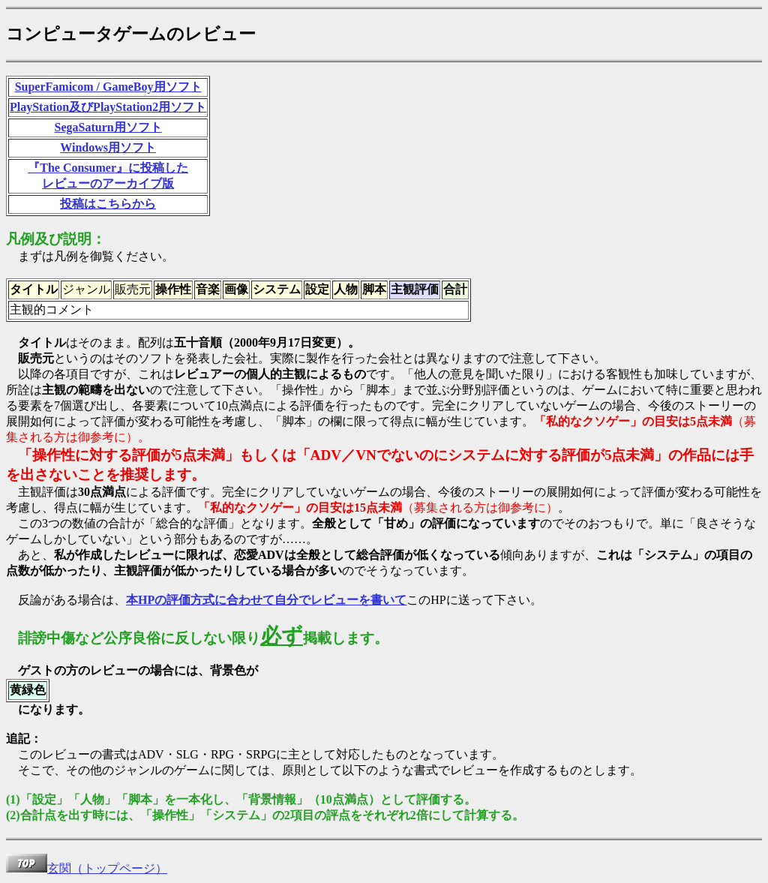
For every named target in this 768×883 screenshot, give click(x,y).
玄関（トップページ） (86, 868)
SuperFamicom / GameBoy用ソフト (108, 86)
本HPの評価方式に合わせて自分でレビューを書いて (266, 599)
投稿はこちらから (108, 203)
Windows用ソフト (108, 147)
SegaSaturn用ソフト (108, 127)
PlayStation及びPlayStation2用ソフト (108, 107)
